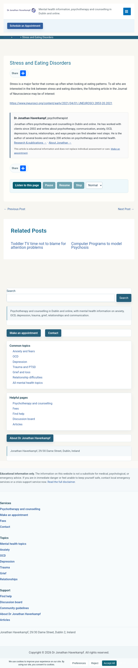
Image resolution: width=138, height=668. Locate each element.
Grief (3, 573)
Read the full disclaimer (61, 482)
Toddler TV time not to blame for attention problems (38, 245)
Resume (64, 185)
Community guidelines (14, 608)
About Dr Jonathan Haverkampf (30, 438)
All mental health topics (28, 383)
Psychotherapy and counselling (32, 403)
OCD (16, 356)
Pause (49, 185)
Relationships (9, 579)
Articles (17, 424)
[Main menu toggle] (127, 11)
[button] (25, 26)
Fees (16, 408)
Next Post (126, 209)
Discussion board (24, 419)
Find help (18, 413)
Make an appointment (24, 333)
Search (11, 291)
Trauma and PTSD (24, 367)
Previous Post (14, 209)
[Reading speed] (94, 185)
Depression (20, 362)
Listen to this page (27, 185)
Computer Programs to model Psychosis (96, 245)
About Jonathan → (60, 142)
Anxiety (5, 549)
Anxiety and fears (24, 351)
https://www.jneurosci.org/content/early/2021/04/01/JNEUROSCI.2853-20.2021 (61, 103)
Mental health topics (13, 544)
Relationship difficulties (27, 377)
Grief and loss (21, 372)
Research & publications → (30, 142)
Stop (79, 185)
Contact (53, 333)
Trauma (5, 567)
